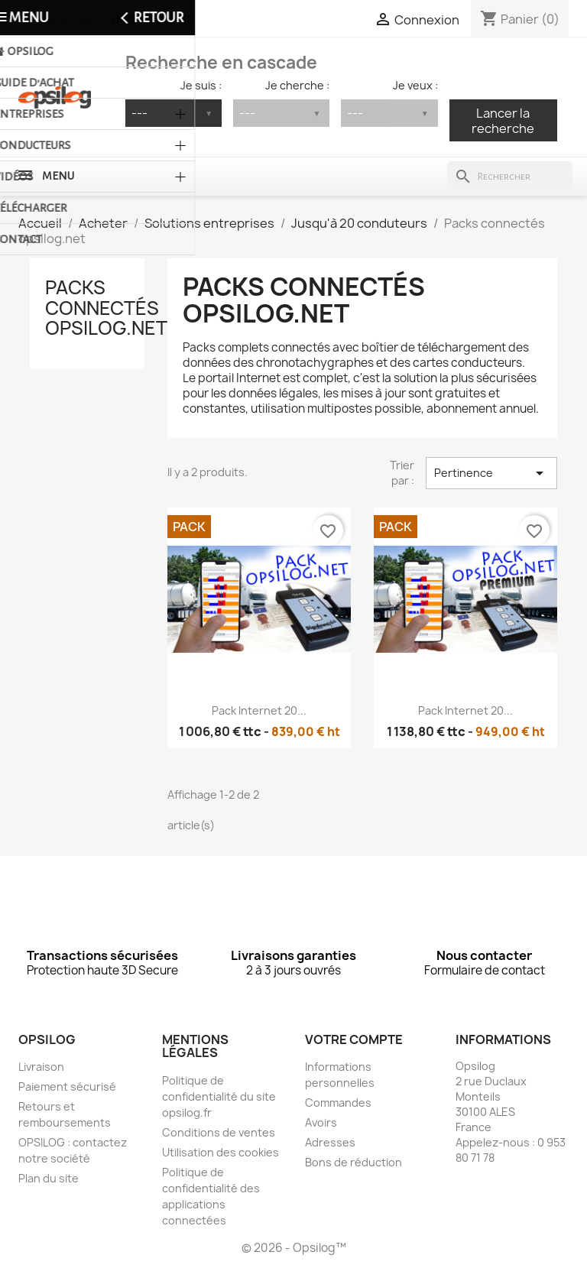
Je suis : (201, 85)
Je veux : (415, 85)
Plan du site (48, 1178)
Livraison (41, 1066)
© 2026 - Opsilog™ (294, 1248)
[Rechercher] (509, 176)
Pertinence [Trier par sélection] (492, 473)
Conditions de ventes (218, 1132)
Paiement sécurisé (67, 1086)
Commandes (338, 1102)
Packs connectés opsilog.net (106, 307)
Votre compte (354, 1039)
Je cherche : (297, 85)
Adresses (330, 1142)
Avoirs (321, 1122)
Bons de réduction (353, 1162)
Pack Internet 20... (259, 710)
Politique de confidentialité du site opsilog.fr (219, 1096)
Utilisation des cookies (220, 1152)
